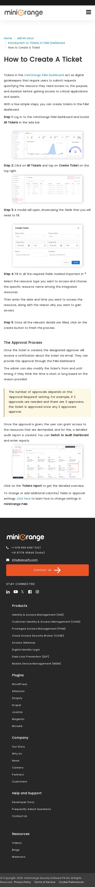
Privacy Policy (22, 882)
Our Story (18, 746)
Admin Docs (25, 38)
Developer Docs (23, 802)
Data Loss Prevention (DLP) (30, 656)
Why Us (17, 753)
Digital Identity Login (26, 649)
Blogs (16, 850)
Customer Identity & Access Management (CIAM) (46, 622)
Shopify (17, 698)
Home (8, 38)
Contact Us (47, 570)
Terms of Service (44, 882)
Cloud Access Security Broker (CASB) (38, 636)
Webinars (18, 857)
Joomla (17, 712)
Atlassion (18, 691)
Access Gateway (23, 642)
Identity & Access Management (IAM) (38, 615)
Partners (18, 774)
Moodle (17, 726)
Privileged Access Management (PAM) (39, 629)
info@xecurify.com (25, 560)
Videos (17, 843)
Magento (18, 719)
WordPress (19, 684)
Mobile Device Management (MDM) (36, 663)
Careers (18, 767)
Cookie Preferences (71, 882)
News (16, 760)
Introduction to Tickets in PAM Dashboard (36, 43)
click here (24, 499)
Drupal (16, 705)
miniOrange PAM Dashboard (44, 75)
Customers (19, 781)
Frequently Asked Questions (31, 809)
